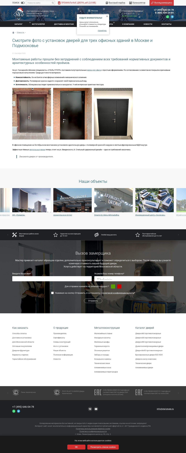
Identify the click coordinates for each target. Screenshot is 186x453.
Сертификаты (59, 339)
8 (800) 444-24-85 (164, 12)
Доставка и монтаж (64, 24)
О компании (128, 24)
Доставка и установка (21, 339)
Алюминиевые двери (144, 369)
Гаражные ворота (102, 347)
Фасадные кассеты (102, 339)
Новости (148, 24)
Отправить (93, 301)
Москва (94, 11)
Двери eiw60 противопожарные (148, 352)
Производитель (60, 335)
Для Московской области (23, 343)
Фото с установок (60, 347)
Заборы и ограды (101, 356)
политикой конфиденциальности (118, 293)
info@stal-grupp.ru (165, 409)
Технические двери (143, 364)
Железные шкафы (102, 343)
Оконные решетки (102, 352)
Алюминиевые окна (102, 369)
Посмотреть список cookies (103, 447)
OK (76, 447)
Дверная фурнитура (20, 352)
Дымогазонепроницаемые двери (149, 347)
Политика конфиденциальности (93, 431)
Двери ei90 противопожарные (148, 343)
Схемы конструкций (61, 343)
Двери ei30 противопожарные (148, 339)
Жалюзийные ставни (103, 335)
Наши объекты (59, 352)
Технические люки (102, 364)
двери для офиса (94, 70)
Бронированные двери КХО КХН (149, 356)
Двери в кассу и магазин (145, 360)
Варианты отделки (20, 356)
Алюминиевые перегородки (106, 373)
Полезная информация (63, 356)
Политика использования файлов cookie (93, 429)
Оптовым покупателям (22, 347)
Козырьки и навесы (102, 360)
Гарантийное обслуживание (24, 360)
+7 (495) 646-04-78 (164, 10)
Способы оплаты (19, 335)
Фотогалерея (38, 24)
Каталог (19, 24)
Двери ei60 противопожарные (148, 335)
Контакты (166, 24)
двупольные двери (37, 150)
